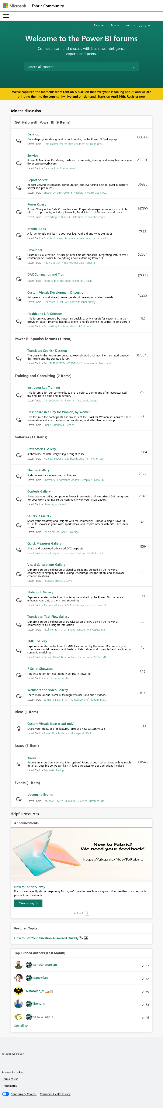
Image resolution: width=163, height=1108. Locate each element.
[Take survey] (28, 903)
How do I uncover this (56, 678)
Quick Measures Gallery (44, 543)
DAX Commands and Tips (45, 274)
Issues (19, 745)
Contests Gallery (39, 491)
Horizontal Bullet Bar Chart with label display (70, 302)
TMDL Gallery (37, 641)
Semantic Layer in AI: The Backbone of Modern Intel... (75, 699)
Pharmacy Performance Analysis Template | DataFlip (74, 479)
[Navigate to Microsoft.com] (14, 5)
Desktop (33, 134)
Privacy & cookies (13, 1072)
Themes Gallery (38, 470)
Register (99, 25)
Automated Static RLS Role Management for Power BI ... (76, 605)
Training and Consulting (35, 375)
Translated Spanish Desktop (47, 350)
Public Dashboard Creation (59, 425)
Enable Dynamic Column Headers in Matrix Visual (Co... (76, 192)
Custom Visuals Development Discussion (56, 292)
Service (32, 155)
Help (128, 25)
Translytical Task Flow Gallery (48, 616)
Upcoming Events (40, 794)
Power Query (36, 204)
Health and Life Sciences (44, 313)
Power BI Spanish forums (36, 338)
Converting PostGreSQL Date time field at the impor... (75, 217)
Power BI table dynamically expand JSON (67, 733)
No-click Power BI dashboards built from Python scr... (74, 458)
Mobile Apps (36, 229)
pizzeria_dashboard (55, 504)
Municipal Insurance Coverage (61, 532)
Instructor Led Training (43, 387)
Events (20, 782)
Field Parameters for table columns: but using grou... (74, 143)
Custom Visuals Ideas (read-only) (50, 723)
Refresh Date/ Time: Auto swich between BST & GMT (75, 657)
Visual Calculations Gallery (46, 564)
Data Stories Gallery (41, 449)
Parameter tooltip (54, 770)
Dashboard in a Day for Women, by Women (59, 412)
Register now (136, 96)
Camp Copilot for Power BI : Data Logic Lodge (70, 400)
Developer (34, 250)
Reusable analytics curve (58, 580)
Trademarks (9, 1085)
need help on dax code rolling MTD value (68, 280)
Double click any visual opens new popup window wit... (76, 238)
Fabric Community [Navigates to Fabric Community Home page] (48, 5)
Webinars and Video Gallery (47, 690)
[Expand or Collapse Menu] (6, 16)
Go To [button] (142, 25)
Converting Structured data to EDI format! (68, 326)
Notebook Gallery (40, 592)
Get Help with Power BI (34, 122)
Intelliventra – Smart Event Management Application (74, 629)
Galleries (22, 437)
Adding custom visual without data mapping (69, 262)
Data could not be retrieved (60, 168)
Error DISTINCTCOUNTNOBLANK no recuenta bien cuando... (79, 363)
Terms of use (10, 1079)
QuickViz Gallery (39, 516)
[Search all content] (77, 66)
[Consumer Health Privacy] (55, 1094)
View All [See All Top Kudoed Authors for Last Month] (21, 1025)
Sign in (115, 25)
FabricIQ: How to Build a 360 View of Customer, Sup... (75, 800)
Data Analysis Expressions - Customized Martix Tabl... (74, 553)
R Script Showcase (40, 668)
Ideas (19, 712)
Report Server (37, 180)
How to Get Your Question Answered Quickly (46, 938)
